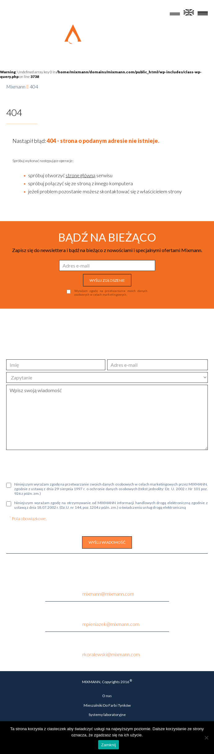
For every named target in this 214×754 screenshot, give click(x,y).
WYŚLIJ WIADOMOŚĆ (107, 542)
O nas (107, 695)
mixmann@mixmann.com (108, 594)
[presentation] (53, 465)
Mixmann (15, 86)
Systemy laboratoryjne (107, 714)
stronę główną (80, 175)
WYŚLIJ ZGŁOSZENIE (107, 280)
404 (34, 86)
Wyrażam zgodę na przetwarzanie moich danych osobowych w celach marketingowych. (110, 292)
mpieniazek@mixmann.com (110, 624)
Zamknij (108, 745)
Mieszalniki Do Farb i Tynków (107, 705)
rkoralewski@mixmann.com (111, 654)
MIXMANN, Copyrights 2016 (107, 681)
